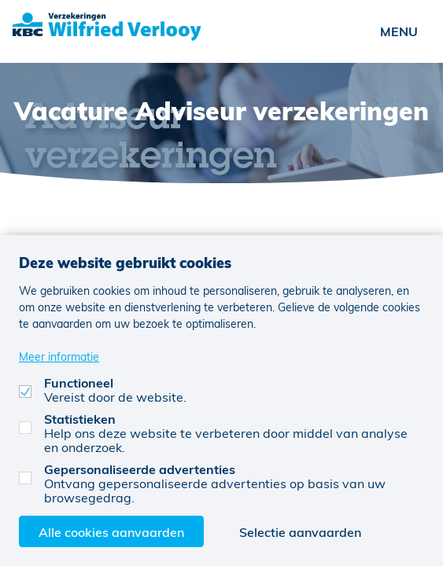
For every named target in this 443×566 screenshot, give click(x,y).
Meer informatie (59, 356)
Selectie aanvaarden (300, 532)
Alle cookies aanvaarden (111, 532)
